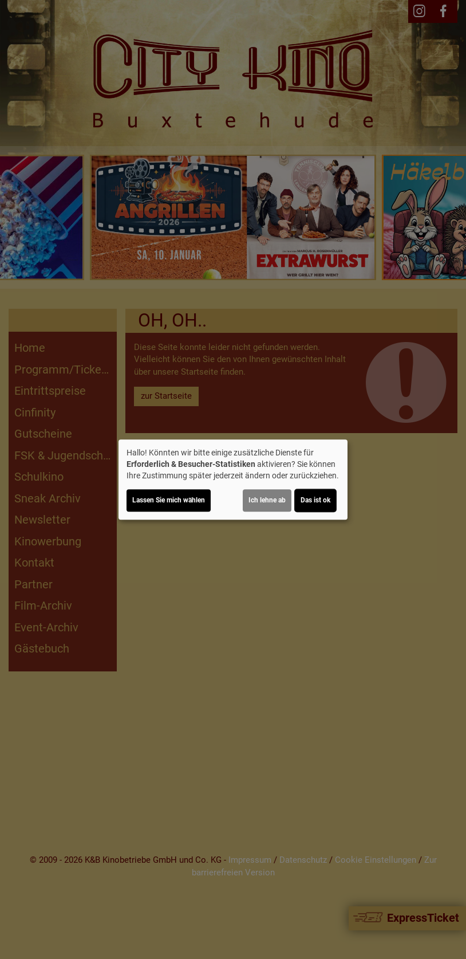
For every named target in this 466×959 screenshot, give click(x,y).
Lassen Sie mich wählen (168, 500)
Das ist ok (315, 500)
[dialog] (233, 479)
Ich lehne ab (267, 500)
